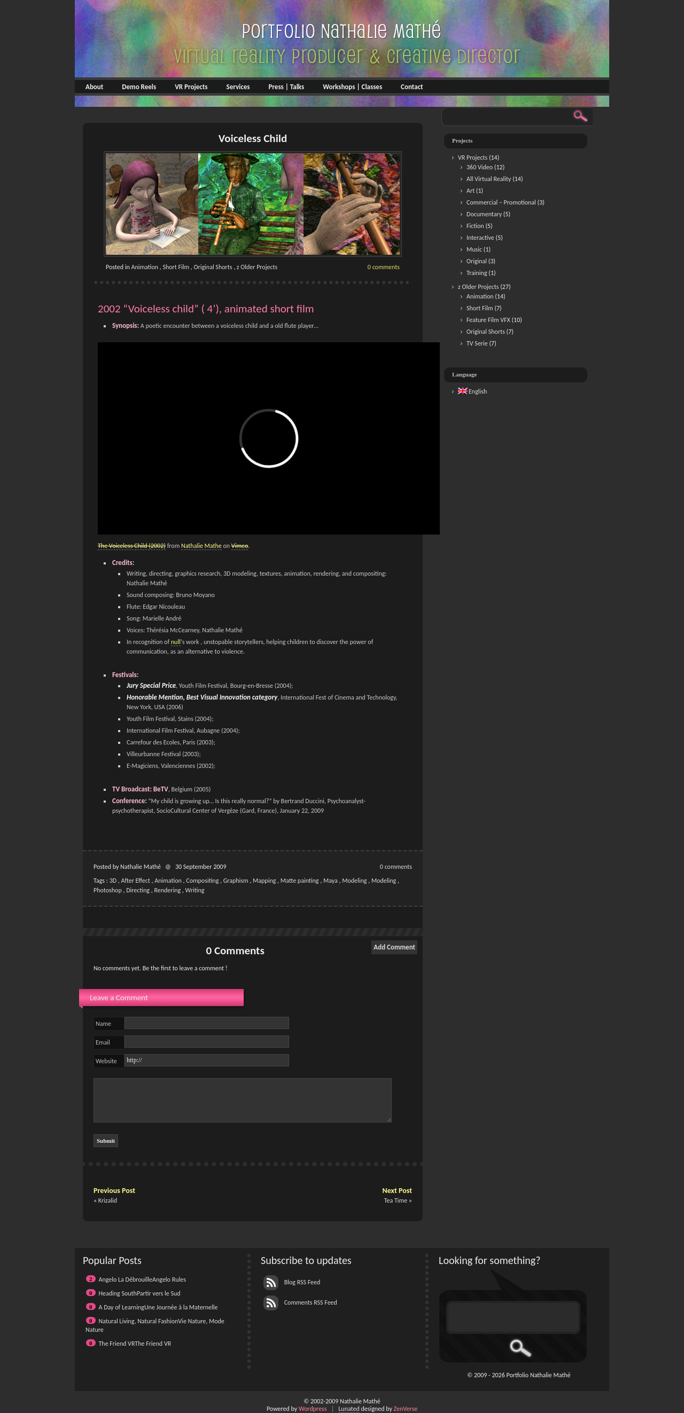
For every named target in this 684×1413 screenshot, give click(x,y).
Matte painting (300, 880)
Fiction (475, 226)
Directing (138, 890)
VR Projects (191, 87)
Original (477, 261)
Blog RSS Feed (291, 1282)
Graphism (235, 880)
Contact (412, 87)
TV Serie (477, 343)
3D (113, 880)
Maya (330, 880)
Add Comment (394, 947)
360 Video (480, 167)
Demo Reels (139, 87)
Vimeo (239, 546)
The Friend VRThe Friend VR (135, 1343)
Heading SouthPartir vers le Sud (140, 1293)
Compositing (202, 880)
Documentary (484, 214)
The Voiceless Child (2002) (132, 546)
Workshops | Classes (352, 87)
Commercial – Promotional (501, 202)
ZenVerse (406, 1408)
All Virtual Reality (489, 179)
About (94, 87)
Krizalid (107, 1200)
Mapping (264, 880)
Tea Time (395, 1200)
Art (471, 190)
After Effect (135, 880)
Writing (195, 890)
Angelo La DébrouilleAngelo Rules (142, 1279)
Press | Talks (286, 87)
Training (477, 273)
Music (474, 249)
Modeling (354, 880)
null (176, 642)
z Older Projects (257, 267)
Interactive (480, 237)
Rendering (167, 890)
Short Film (175, 267)
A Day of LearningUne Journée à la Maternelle (158, 1307)
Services (238, 87)
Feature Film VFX (488, 320)
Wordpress (313, 1408)
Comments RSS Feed (300, 1302)
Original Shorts (213, 267)
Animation (145, 267)
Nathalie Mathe (201, 546)
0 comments (384, 267)
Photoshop (108, 890)
